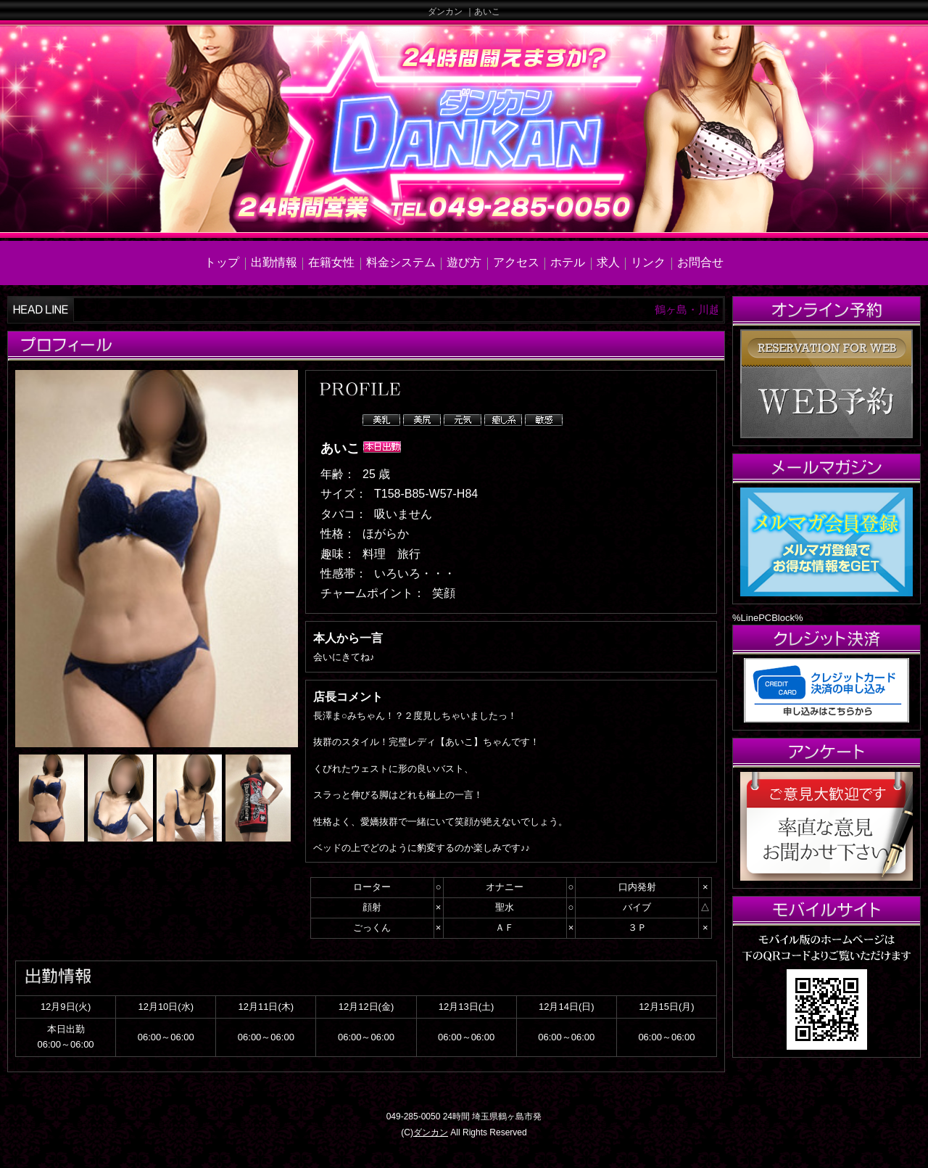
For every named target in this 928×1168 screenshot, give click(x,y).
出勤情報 (274, 262)
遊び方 (464, 262)
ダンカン (430, 1132)
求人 (608, 262)
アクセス (516, 262)
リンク (648, 262)
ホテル (567, 262)
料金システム (401, 262)
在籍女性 (331, 262)
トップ (221, 262)
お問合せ (700, 262)
